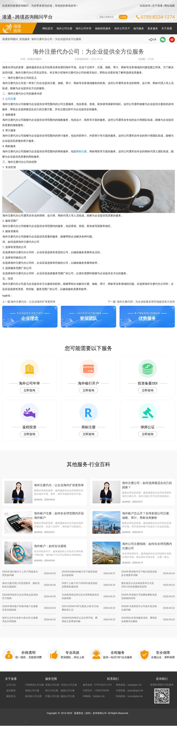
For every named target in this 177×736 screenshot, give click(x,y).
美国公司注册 (32, 690)
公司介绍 (11, 684)
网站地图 (169, 5)
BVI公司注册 (51, 690)
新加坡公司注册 (33, 696)
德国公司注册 (68, 690)
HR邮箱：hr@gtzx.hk (94, 696)
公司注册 (15, 98)
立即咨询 (29, 390)
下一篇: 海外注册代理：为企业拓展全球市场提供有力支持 (141, 301)
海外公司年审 (83, 28)
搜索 (123, 17)
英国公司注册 (52, 684)
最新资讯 (11, 696)
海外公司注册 (64, 28)
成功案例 (11, 690)
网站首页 (47, 28)
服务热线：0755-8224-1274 (97, 684)
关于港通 (157, 5)
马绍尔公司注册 (69, 684)
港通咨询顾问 (10, 39)
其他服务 (26, 39)
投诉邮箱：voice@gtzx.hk (129, 696)
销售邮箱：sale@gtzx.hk (128, 684)
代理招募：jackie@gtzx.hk (129, 690)
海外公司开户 (122, 28)
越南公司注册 (68, 696)
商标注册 (86, 151)
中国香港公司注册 (34, 684)
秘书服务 (138, 28)
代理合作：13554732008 (96, 690)
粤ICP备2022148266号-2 (129, 713)
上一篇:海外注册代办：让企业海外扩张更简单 (28, 301)
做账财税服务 (103, 28)
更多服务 (152, 28)
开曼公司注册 (52, 696)
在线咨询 (145, 5)
